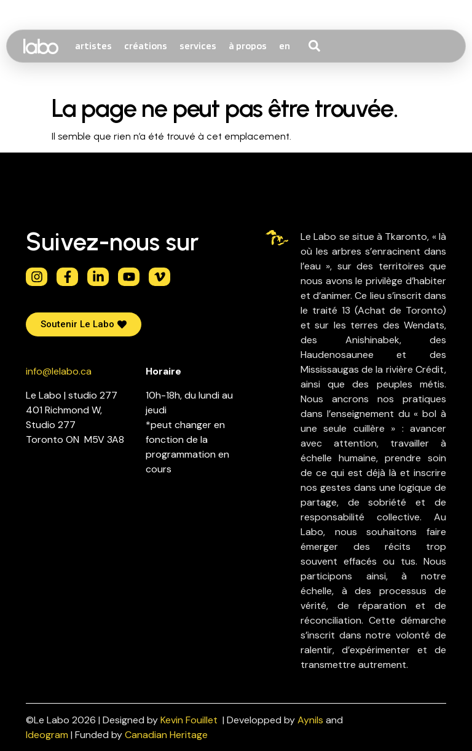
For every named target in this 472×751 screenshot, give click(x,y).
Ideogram (47, 734)
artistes (93, 46)
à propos (248, 46)
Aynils (310, 719)
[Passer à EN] (284, 46)
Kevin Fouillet (189, 719)
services (197, 46)
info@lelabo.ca (59, 371)
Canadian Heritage (166, 734)
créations (145, 46)
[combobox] (337, 46)
